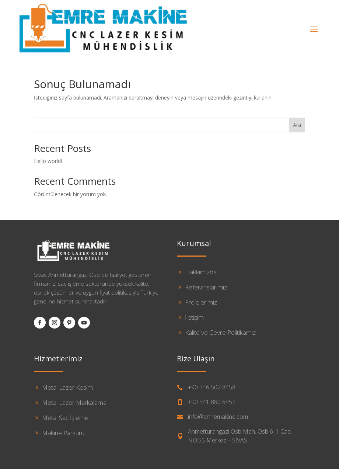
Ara (297, 124)
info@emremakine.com (218, 417)
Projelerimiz (201, 302)
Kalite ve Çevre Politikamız (220, 332)
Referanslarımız (206, 287)
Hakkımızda (201, 272)
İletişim (194, 317)
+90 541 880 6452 (211, 402)
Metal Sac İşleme (65, 417)
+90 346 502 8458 (211, 387)
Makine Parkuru (63, 432)
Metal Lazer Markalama (74, 402)
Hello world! (48, 160)
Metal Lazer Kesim (67, 387)
